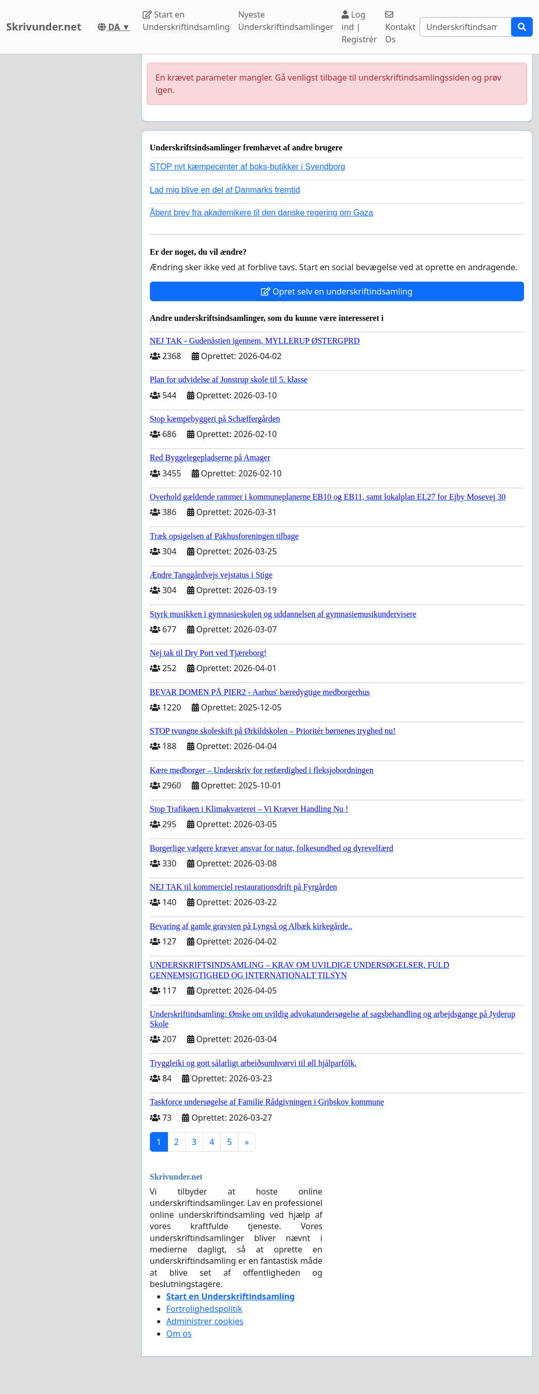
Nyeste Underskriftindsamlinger (285, 21)
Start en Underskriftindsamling (186, 21)
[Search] (466, 27)
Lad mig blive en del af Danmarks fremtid (225, 189)
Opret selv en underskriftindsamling (336, 291)
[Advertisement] (67, 209)
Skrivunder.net (43, 27)
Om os (179, 1333)
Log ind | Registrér (359, 27)
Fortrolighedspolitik (204, 1308)
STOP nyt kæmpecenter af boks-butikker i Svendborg (247, 166)
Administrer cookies (204, 1321)
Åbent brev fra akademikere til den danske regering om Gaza (261, 212)
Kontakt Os (400, 27)
